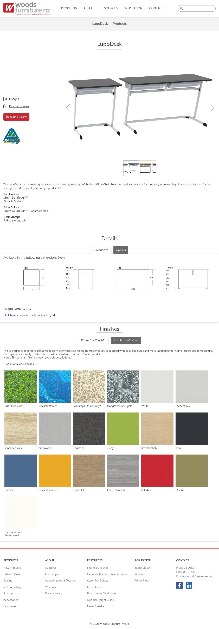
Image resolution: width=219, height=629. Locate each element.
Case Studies (94, 587)
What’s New (141, 580)
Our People (52, 574)
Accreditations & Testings (60, 580)
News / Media (95, 606)
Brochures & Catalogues (101, 593)
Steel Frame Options (125, 340)
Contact (156, 8)
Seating (7, 580)
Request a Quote (16, 116)
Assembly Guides (97, 580)
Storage (8, 593)
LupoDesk (100, 24)
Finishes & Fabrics (97, 567)
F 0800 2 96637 (185, 572)
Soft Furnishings (13, 587)
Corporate (9, 606)
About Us (50, 567)
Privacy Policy (53, 593)
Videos (138, 574)
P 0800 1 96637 (185, 567)
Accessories (10, 599)
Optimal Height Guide (100, 599)
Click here (9, 315)
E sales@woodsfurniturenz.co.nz (196, 576)
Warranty (50, 587)
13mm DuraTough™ (93, 340)
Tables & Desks (12, 574)
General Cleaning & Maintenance (107, 574)
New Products (12, 567)
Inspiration (133, 8)
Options (121, 250)
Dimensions (100, 250)
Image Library (142, 567)
